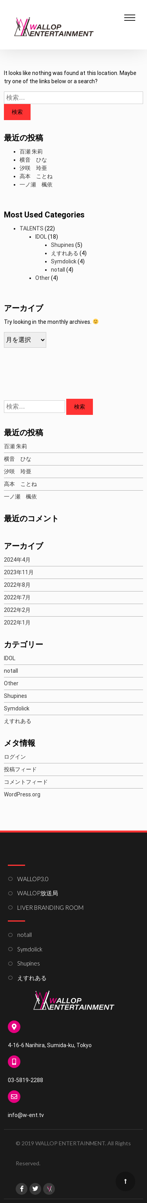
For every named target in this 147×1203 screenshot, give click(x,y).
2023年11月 (19, 572)
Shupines (62, 245)
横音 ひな (33, 160)
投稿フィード (20, 769)
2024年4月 (17, 560)
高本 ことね (36, 176)
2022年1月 (17, 622)
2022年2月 (17, 610)
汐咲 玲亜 (33, 168)
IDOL (41, 237)
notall (58, 270)
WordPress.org (22, 794)
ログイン (15, 757)
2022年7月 (17, 597)
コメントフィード (26, 782)
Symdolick (63, 261)
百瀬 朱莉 (31, 151)
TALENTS (32, 228)
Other (42, 278)
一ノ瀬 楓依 (36, 184)
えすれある (64, 253)
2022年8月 (17, 585)
